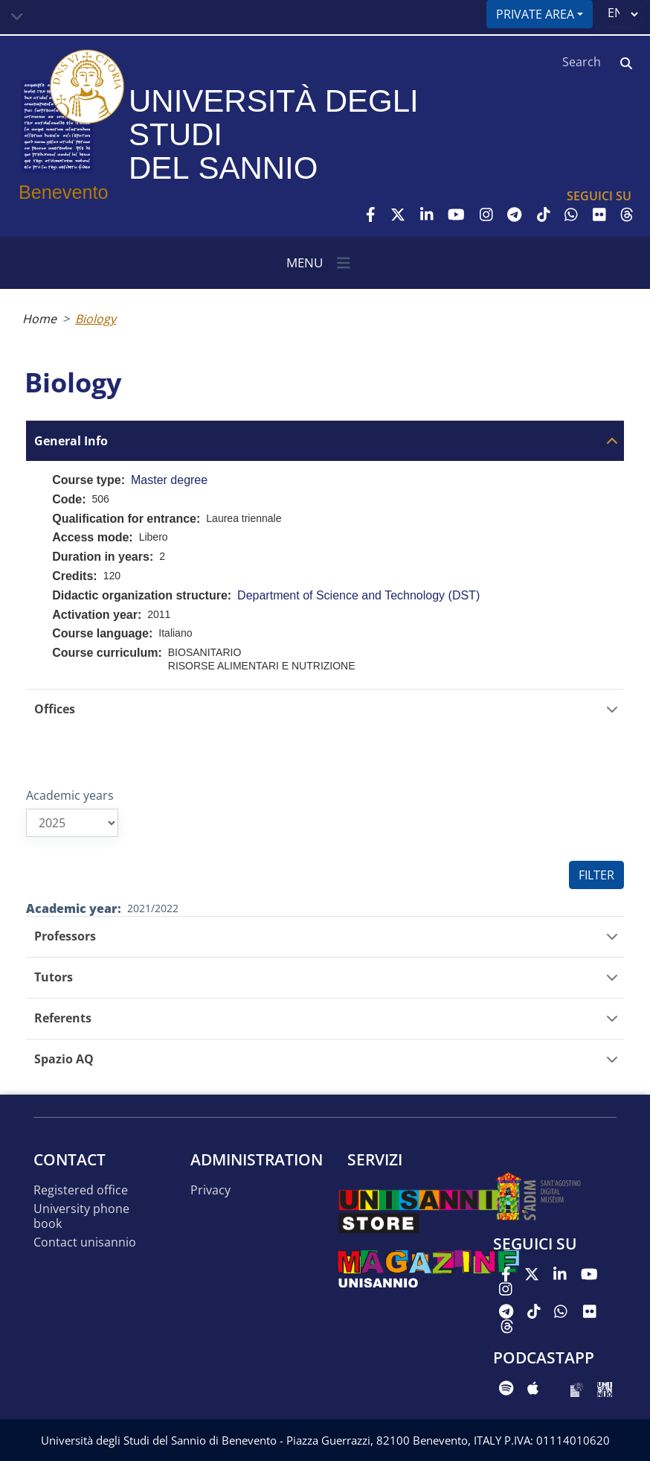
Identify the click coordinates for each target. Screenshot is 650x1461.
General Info (71, 441)
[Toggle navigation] (17, 17)
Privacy (210, 1190)
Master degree (169, 480)
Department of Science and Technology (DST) (358, 595)
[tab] (325, 440)
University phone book (81, 1216)
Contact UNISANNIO (84, 1242)
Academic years (70, 795)
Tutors (53, 977)
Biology (95, 319)
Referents (62, 1018)
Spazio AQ (64, 1059)
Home (39, 319)
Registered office (80, 1190)
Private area (535, 14)
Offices (54, 709)
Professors (65, 936)
